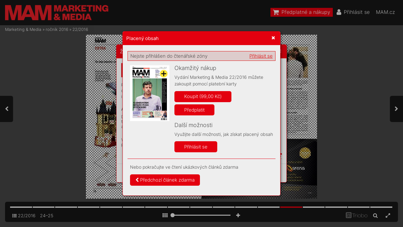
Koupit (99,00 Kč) (203, 96)
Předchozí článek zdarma (165, 180)
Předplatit (194, 110)
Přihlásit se (261, 56)
